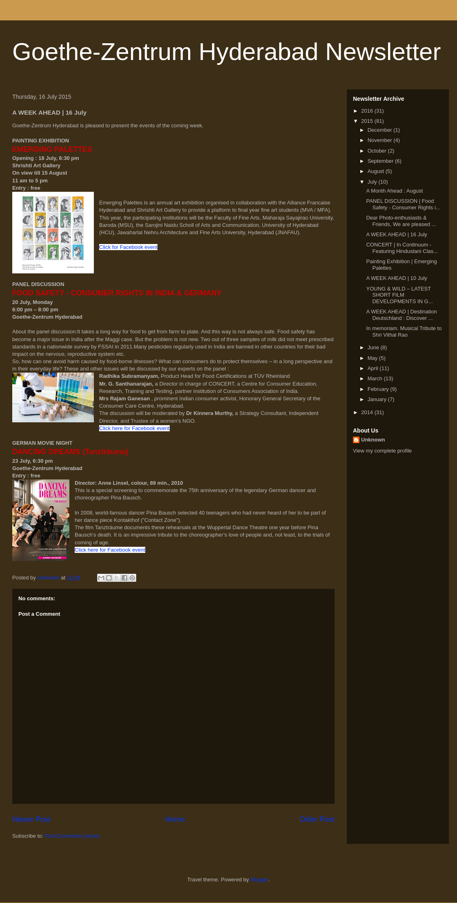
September (381, 161)
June (374, 347)
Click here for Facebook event (134, 428)
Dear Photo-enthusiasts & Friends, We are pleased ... (401, 221)
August (377, 171)
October (378, 151)
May (373, 358)
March (376, 378)
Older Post (317, 819)
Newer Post (31, 819)
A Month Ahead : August (394, 191)
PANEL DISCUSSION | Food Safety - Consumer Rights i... (403, 204)
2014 (368, 412)
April (374, 368)
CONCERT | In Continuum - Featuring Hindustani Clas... (401, 248)
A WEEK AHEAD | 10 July (396, 278)
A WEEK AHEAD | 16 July (396, 234)
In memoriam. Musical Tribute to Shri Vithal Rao (403, 331)
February (379, 389)
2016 (368, 111)
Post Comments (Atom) (72, 836)
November (381, 140)
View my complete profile (382, 451)
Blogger (259, 879)
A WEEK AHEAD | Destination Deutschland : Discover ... (401, 314)
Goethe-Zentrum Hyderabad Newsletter (226, 51)
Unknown (373, 440)
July (373, 182)
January (378, 399)
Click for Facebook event (128, 247)
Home (175, 819)
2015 (368, 121)
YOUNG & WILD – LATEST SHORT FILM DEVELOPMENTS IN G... (399, 295)
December (381, 130)
